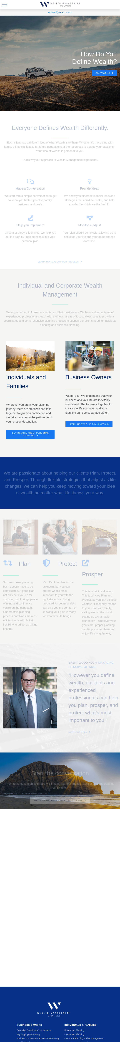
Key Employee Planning (28, 1034)
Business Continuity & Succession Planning (38, 1038)
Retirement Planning (74, 1030)
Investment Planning (74, 1034)
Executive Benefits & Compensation (34, 1030)
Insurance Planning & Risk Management (83, 1038)
